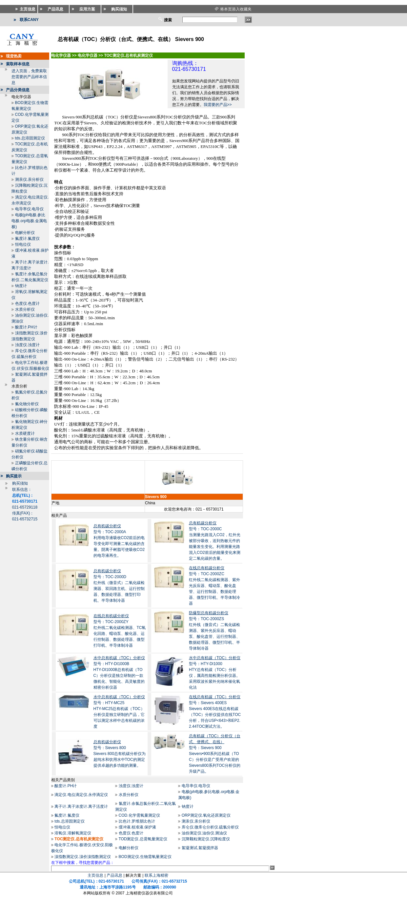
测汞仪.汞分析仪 (29, 179)
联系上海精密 (156, 875)
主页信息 (95, 875)
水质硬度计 (25, 433)
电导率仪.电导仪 (29, 209)
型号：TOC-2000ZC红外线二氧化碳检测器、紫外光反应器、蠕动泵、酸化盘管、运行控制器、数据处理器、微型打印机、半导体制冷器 (214, 586)
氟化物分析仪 (27, 404)
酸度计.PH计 (26, 327)
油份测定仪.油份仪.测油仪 (204, 833)
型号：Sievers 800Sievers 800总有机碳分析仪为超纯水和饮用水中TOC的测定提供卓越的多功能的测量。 (119, 754)
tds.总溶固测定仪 (30, 138)
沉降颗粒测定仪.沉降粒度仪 (206, 839)
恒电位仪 (23, 244)
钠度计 (21, 285)
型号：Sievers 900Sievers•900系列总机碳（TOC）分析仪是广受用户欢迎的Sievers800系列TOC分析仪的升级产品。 (214, 754)
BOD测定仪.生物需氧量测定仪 (145, 856)
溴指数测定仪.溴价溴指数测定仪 (82, 856)
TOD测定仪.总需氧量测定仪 (142, 839)
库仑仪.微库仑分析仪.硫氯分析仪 (210, 827)
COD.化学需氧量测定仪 (139, 815)
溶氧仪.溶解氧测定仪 (72, 833)
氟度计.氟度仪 (27, 238)
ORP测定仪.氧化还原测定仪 (206, 815)
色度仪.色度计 (27, 303)
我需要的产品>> (218, 104)
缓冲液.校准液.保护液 (137, 827)
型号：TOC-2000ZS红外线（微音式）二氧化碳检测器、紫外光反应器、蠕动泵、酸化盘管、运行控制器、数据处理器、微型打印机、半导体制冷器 (214, 631)
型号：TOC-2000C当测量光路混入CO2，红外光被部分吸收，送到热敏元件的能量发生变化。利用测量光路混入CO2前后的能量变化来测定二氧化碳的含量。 (214, 541)
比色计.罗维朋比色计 (137, 821)
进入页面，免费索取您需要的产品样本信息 (29, 77)
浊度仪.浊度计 (27, 345)
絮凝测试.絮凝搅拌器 (200, 848)
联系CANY (29, 19)
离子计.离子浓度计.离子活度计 (81, 806)
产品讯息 (114, 875)
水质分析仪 (25, 309)
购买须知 (20, 483)
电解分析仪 (25, 232)
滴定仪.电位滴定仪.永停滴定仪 (81, 794)
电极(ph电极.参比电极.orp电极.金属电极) (29, 221)
